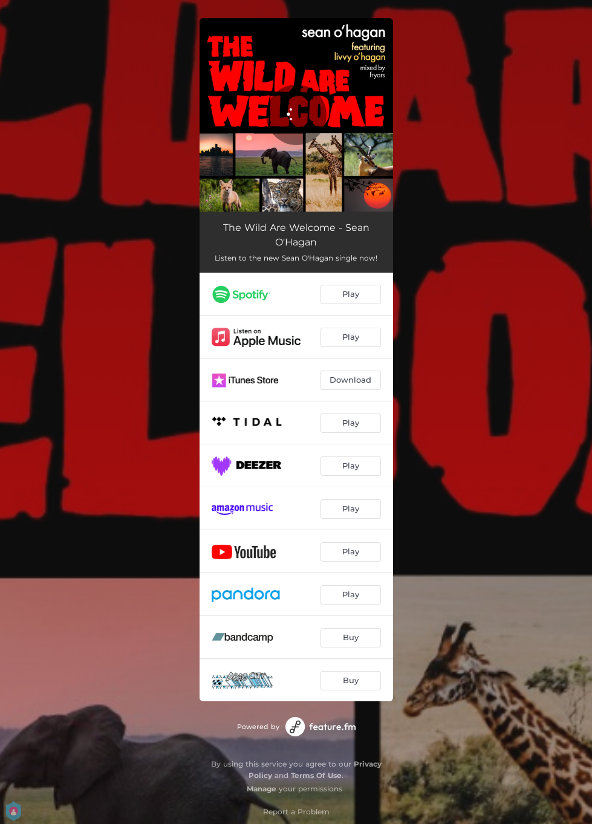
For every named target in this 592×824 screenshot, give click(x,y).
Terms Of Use (316, 775)
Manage (261, 788)
